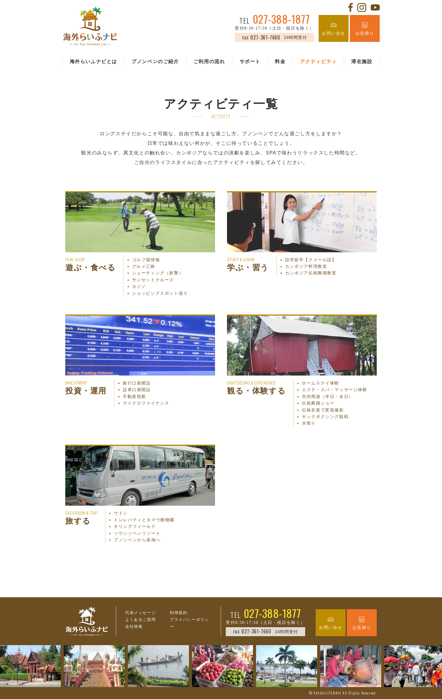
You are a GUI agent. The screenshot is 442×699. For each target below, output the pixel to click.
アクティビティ (318, 61)
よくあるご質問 (140, 619)
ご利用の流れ (209, 61)
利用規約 (178, 612)
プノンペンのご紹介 (155, 61)
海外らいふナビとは (93, 61)
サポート (250, 61)
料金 (280, 61)
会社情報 (134, 626)
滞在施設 (361, 61)
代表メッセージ (140, 612)
